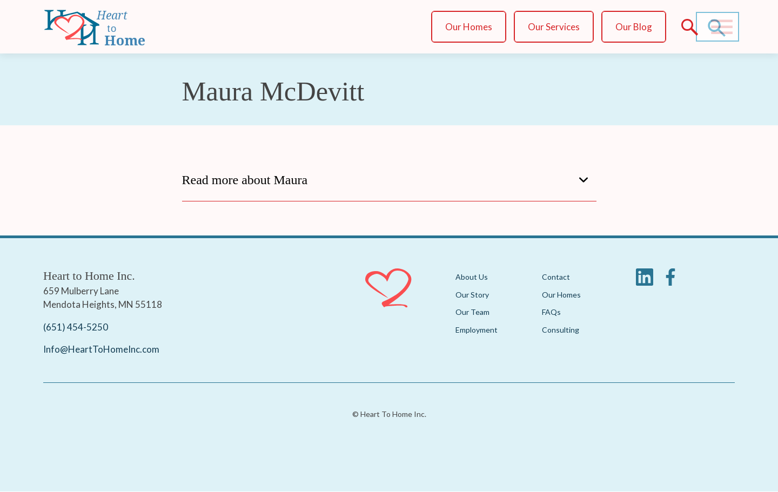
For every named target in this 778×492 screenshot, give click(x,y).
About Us (471, 276)
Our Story (472, 294)
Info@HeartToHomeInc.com (101, 349)
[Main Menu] (722, 27)
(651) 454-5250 (75, 327)
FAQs (551, 311)
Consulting (560, 329)
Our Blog (633, 26)
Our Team (472, 311)
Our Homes (468, 26)
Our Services (554, 26)
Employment (476, 329)
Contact (556, 276)
